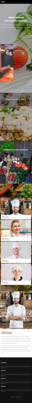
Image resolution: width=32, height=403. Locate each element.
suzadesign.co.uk (18, 396)
